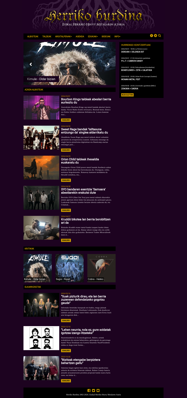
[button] (30, 63)
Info (117, 36)
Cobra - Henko (95, 279)
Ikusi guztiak (127, 95)
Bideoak (106, 36)
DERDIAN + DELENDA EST (132, 52)
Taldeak (46, 36)
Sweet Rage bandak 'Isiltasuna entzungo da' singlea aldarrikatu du (84, 131)
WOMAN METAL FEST (130, 79)
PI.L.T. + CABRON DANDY (132, 61)
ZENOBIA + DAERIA (129, 89)
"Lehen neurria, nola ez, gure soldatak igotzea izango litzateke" (86, 331)
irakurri (66, 120)
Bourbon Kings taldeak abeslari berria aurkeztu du (86, 101)
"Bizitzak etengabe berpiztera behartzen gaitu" (80, 361)
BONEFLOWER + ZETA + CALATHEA (136, 70)
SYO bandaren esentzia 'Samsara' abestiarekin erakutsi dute (83, 191)
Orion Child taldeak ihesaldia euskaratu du (80, 161)
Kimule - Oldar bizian (41, 79)
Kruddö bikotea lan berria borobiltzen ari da (85, 221)
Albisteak (32, 36)
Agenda (80, 36)
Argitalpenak (63, 36)
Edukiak (93, 36)
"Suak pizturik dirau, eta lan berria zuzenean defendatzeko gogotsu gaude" (83, 300)
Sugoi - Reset (63, 279)
